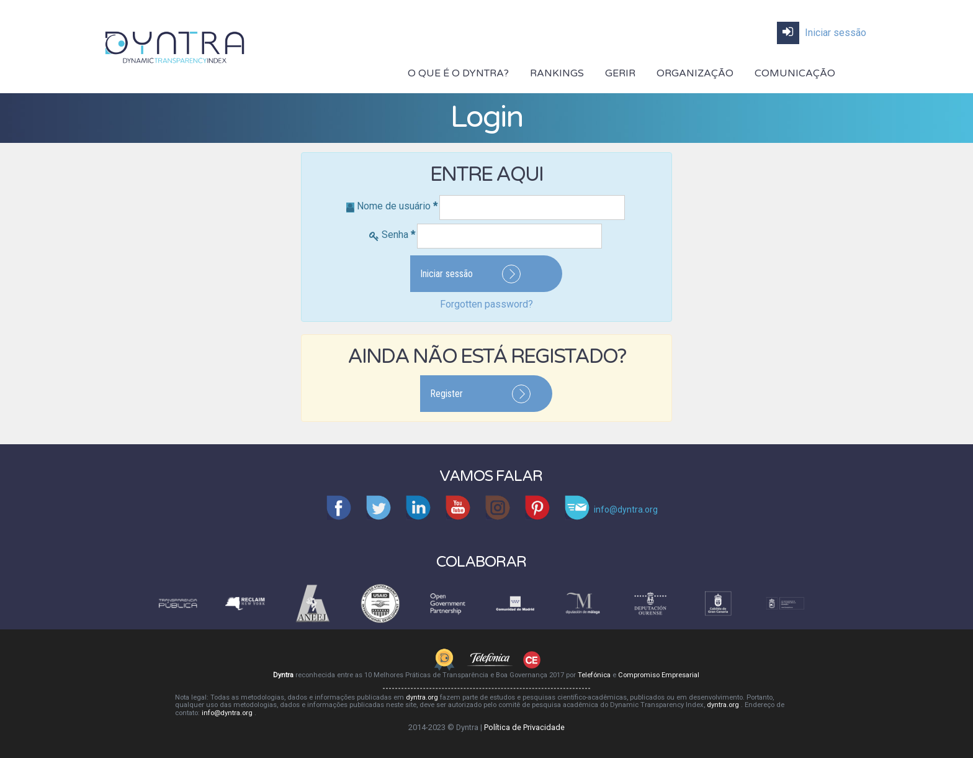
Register (446, 394)
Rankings (557, 73)
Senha (398, 234)
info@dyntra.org (228, 713)
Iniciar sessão (821, 33)
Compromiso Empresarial (658, 675)
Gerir (620, 73)
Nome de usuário (397, 206)
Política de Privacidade (524, 727)
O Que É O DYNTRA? (458, 73)
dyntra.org (423, 697)
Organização (695, 73)
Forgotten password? (486, 304)
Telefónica (595, 675)
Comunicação (795, 73)
